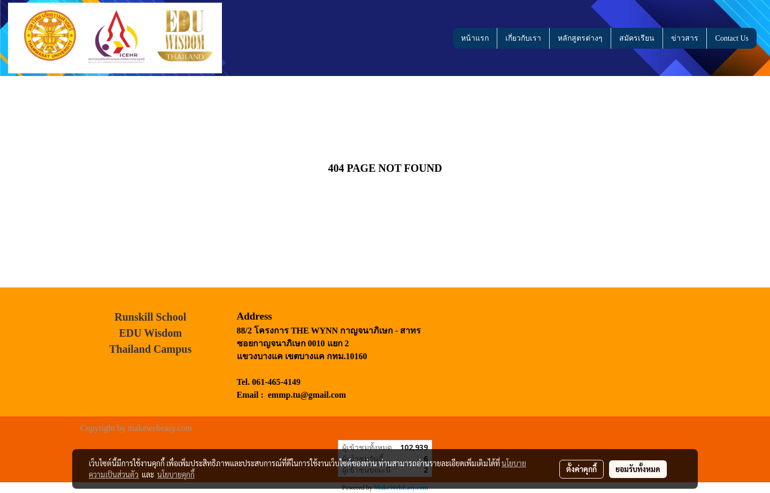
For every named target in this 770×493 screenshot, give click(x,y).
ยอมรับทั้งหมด (637, 469)
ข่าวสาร (684, 38)
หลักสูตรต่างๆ (580, 38)
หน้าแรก (475, 38)
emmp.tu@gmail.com (307, 394)
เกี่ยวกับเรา (523, 38)
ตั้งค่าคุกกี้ (581, 469)
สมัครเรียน (636, 38)
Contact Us (732, 38)
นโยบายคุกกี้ (176, 474)
